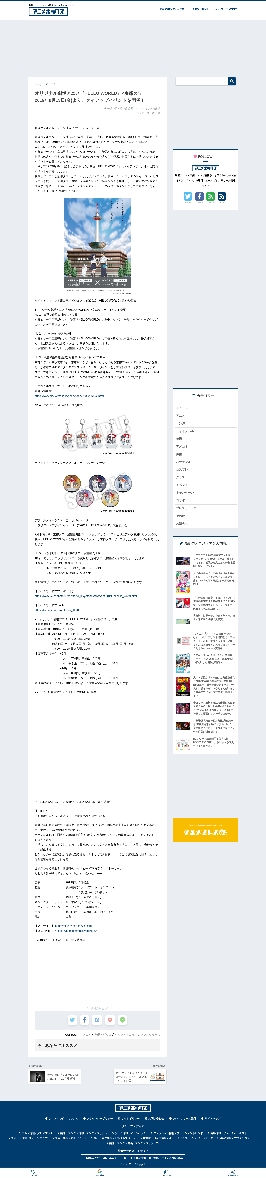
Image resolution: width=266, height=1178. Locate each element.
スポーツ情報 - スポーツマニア (29, 1138)
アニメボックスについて (173, 8)
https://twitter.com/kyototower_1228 (57, 610)
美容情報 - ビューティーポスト (228, 1133)
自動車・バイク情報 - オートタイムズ (165, 1138)
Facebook (199, 202)
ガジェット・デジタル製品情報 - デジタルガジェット (226, 1138)
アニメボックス (137, 1164)
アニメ (87, 1034)
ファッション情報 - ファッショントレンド (178, 1133)
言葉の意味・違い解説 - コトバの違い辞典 (158, 1158)
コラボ (133, 1034)
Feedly (211, 202)
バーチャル (183, 462)
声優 (97, 1034)
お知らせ (182, 525)
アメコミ (182, 447)
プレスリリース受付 (225, 8)
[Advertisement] (133, 46)
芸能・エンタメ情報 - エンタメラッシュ (83, 1133)
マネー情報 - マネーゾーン (70, 1138)
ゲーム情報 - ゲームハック (130, 1133)
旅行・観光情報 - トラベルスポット (114, 1138)
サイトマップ (213, 1119)
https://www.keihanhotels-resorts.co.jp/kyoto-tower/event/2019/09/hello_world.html (86, 596)
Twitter (188, 202)
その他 (180, 517)
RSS (222, 202)
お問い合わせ (200, 8)
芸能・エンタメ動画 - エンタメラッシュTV (134, 1143)
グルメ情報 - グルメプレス (37, 1133)
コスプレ (182, 470)
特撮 (179, 439)
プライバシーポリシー (100, 1119)
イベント (120, 1034)
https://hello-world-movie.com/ (73, 925)
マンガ (180, 423)
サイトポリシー (130, 1119)
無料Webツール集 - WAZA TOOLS (106, 1158)
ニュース (182, 408)
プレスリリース (150, 1034)
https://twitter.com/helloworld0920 (76, 930)
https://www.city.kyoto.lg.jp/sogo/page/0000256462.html (69, 395)
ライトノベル (185, 431)
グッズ (107, 1034)
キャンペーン (185, 493)
